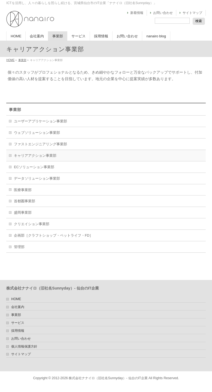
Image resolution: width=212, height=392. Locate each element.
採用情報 (17, 331)
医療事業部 (23, 190)
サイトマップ (192, 13)
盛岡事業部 (23, 213)
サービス (17, 323)
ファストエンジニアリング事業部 (40, 144)
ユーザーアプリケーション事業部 (40, 121)
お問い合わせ (163, 13)
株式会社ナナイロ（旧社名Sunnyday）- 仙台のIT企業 (108, 378)
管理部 (19, 247)
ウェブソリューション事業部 (37, 133)
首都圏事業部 (24, 201)
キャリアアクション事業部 (35, 156)
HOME (10, 60)
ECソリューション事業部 (34, 167)
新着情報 (136, 13)
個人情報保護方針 (24, 346)
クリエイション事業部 (31, 224)
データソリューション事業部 (37, 178)
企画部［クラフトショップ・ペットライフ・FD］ (53, 235)
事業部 (22, 60)
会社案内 (17, 307)
